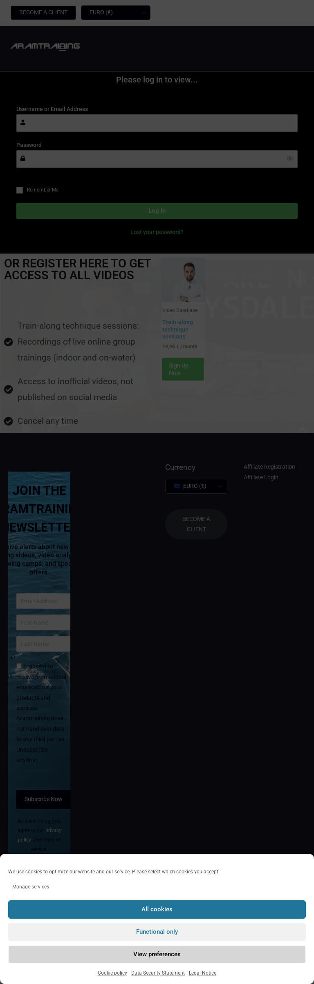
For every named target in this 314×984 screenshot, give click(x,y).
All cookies (157, 909)
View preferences (157, 954)
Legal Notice (202, 973)
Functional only (157, 931)
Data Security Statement (158, 973)
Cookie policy (112, 973)
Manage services (30, 887)
